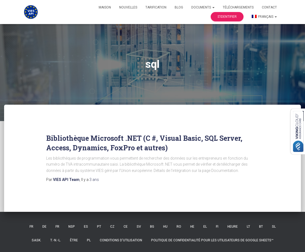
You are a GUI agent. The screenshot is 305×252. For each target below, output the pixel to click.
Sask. (36, 240)
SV (139, 226)
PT (99, 226)
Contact (269, 7)
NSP (71, 226)
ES (86, 226)
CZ (112, 226)
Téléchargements (238, 7)
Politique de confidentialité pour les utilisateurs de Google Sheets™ (212, 240)
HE (192, 226)
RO (179, 226)
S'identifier (227, 17)
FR (31, 226)
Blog (179, 7)
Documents (203, 7)
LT (248, 226)
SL (274, 226)
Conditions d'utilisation (121, 240)
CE (126, 226)
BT (261, 226)
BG (152, 226)
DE (44, 226)
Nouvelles (128, 7)
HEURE (232, 226)
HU (165, 226)
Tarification (155, 7)
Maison (105, 7)
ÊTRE (74, 240)
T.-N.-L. (55, 240)
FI (217, 226)
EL (205, 226)
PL (89, 240)
